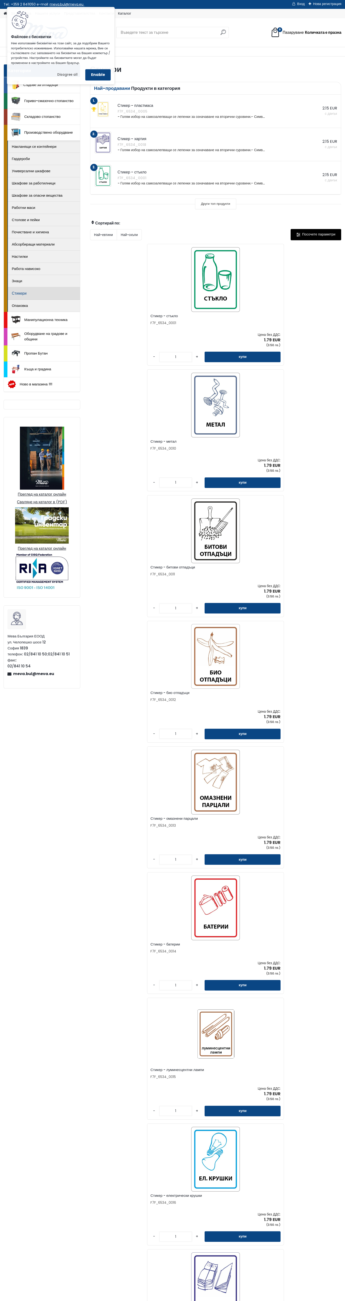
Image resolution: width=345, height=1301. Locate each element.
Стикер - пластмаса (112, 959)
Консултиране (203, 1200)
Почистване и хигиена (30, 232)
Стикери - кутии (171, 959)
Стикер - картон (297, 572)
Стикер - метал (171, 316)
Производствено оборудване (42, 132)
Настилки (20, 256)
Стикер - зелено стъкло (115, 831)
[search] (223, 34)
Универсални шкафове (31, 170)
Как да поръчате (205, 1192)
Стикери (19, 293)
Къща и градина (31, 369)
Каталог (124, 13)
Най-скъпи (129, 234)
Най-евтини (103, 234)
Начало (34, 1268)
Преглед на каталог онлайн (42, 494)
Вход (301, 3)
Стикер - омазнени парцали (119, 442)
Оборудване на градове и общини (39, 336)
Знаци (17, 280)
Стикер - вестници (110, 572)
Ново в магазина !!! (30, 384)
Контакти (138, 1185)
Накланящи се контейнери (34, 146)
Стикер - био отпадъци (303, 316)
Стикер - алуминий (300, 959)
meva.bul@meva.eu (67, 4)
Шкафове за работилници (33, 183)
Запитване (139, 1192)
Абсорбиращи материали (33, 244)
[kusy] (104, 357)
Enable (98, 74)
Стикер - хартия (171, 572)
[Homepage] (5, 13)
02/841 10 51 (81, 1238)
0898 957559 (82, 1243)
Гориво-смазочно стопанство (42, 100)
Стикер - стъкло (108, 316)
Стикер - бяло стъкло (113, 701)
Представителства (146, 1200)
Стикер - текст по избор (178, 701)
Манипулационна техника (39, 319)
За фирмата (201, 1185)
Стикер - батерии (172, 442)
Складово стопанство (36, 116)
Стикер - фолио (202, 1085)
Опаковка (20, 305)
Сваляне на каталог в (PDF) (42, 502)
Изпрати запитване (94, 1268)
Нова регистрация (327, 3)
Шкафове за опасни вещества (37, 195)
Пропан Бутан (29, 353)
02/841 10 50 (58, 1238)
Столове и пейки (26, 219)
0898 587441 (57, 1243)
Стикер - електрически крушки (309, 442)
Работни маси (23, 207)
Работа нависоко (26, 268)
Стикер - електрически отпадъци (240, 703)
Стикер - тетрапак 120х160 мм (183, 831)
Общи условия (203, 1215)
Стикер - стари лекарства (305, 701)
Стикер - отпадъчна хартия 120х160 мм (244, 573)
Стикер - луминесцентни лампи (242, 444)
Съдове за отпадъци (34, 85)
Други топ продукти (215, 203)
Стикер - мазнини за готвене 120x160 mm (245, 832)
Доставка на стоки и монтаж (215, 1208)
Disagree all (67, 74)
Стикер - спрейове (237, 959)
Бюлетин (137, 1215)
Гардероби (21, 158)
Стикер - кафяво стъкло (304, 831)
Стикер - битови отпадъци (243, 316)
